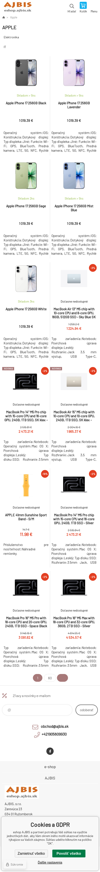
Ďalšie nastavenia (50, 862)
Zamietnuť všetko (31, 853)
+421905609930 (54, 734)
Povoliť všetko (69, 853)
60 (50, 678)
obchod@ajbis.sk (54, 726)
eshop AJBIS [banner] (17, 8)
